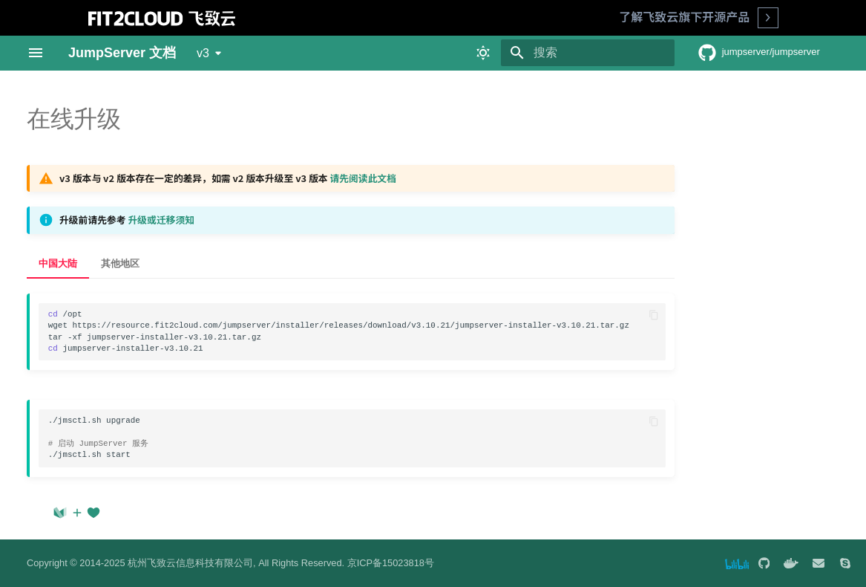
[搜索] (588, 52)
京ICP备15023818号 (390, 562)
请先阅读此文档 (362, 178)
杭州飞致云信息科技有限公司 (190, 562)
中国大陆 (58, 263)
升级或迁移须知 (161, 220)
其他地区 (120, 263)
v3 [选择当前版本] (203, 53)
